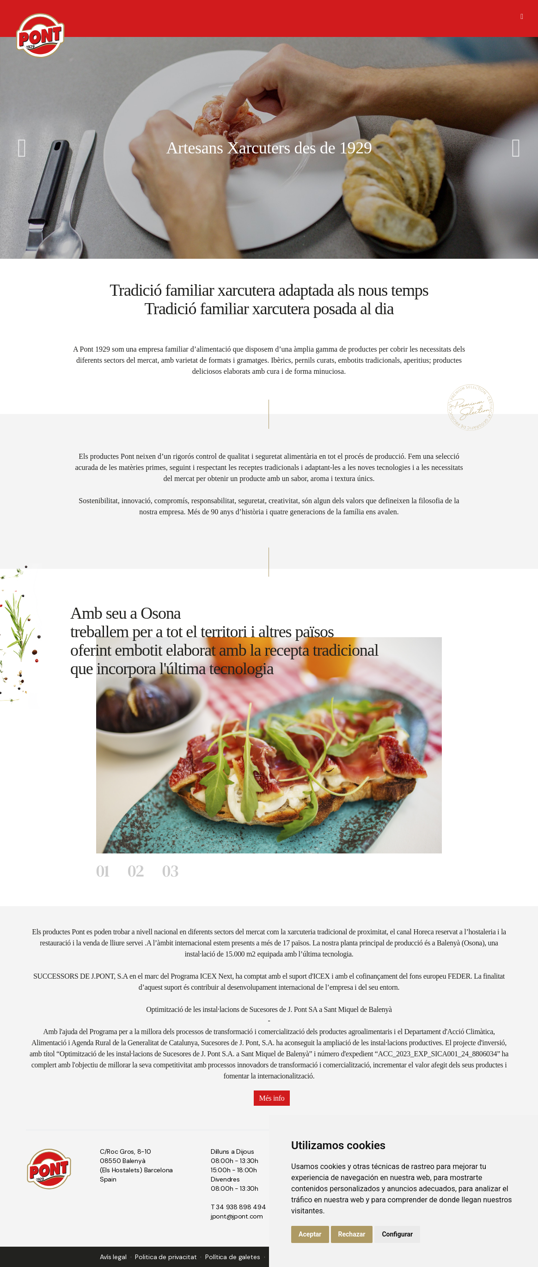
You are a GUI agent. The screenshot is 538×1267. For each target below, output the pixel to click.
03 (170, 870)
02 (136, 870)
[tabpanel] (269, 745)
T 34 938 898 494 (238, 1207)
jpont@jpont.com (237, 1216)
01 (102, 870)
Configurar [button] (397, 1234)
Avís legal (113, 1257)
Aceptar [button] (310, 1234)
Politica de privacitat (165, 1257)
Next (516, 148)
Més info (272, 1098)
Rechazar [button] (352, 1234)
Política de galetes (232, 1257)
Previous (22, 148)
